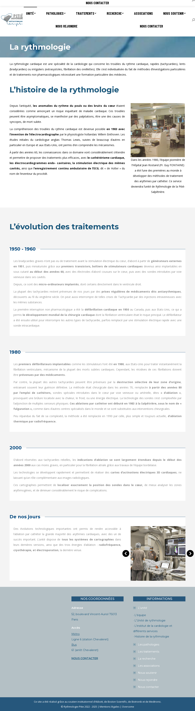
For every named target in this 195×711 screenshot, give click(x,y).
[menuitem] (30, 13)
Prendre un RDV (14, 3)
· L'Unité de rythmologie (149, 620)
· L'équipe (139, 615)
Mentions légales (110, 706)
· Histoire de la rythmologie (151, 636)
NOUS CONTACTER (84, 658)
